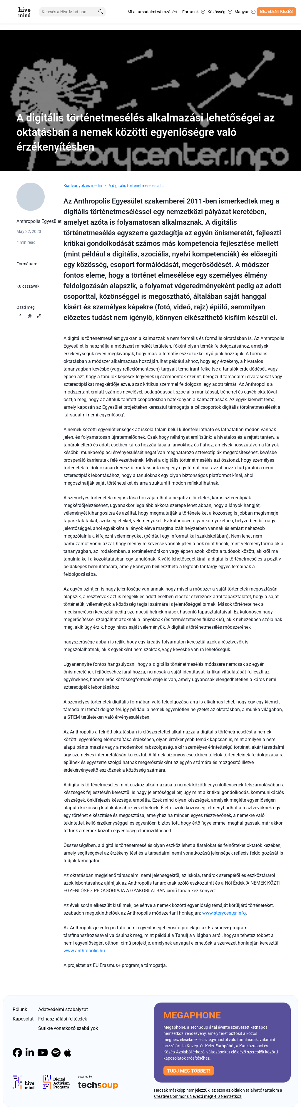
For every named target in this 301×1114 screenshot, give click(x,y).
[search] (98, 11)
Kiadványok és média (82, 185)
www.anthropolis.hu (84, 950)
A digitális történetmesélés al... (136, 185)
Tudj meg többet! (188, 1071)
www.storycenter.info (224, 913)
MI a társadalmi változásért (153, 11)
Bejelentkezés (276, 11)
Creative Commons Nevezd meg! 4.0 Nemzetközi (198, 1096)
